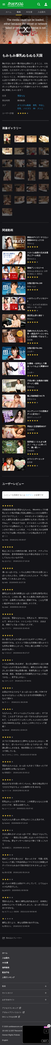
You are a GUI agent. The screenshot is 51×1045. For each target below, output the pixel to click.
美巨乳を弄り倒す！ (35, 315)
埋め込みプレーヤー (12, 938)
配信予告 (5, 972)
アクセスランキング (11, 1008)
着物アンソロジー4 (35, 268)
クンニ (40, 108)
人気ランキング (8, 977)
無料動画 (5, 968)
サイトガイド (24, 993)
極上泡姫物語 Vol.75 (36, 396)
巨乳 (19, 108)
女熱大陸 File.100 (34, 283)
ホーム (8, 12)
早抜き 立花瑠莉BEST (36, 426)
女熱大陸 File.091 (34, 348)
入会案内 (41, 12)
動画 (19, 12)
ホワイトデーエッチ (35, 459)
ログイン (29, 495)
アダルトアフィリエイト (13, 1012)
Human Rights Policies (11, 1035)
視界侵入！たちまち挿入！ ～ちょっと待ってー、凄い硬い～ (37, 445)
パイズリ (27, 108)
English (5, 1040)
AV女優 (29, 12)
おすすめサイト (24, 999)
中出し (42, 105)
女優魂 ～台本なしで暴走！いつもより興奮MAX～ (38, 366)
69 (34, 108)
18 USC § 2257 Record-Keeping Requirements (20, 1031)
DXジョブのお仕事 (11, 1017)
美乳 (35, 105)
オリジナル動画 (24, 105)
